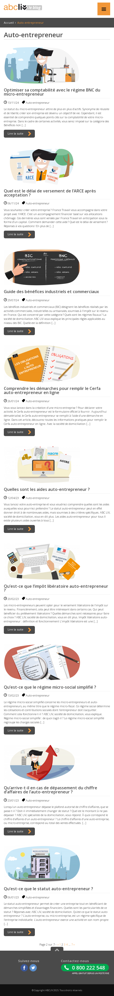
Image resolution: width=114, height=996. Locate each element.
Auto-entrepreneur (38, 102)
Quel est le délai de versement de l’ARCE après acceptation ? (50, 193)
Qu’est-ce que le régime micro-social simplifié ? (50, 687)
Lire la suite (19, 134)
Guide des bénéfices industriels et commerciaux (51, 291)
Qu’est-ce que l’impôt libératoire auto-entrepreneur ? (56, 588)
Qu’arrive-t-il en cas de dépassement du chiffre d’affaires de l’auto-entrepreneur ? (50, 790)
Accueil (9, 22)
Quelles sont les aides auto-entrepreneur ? (47, 489)
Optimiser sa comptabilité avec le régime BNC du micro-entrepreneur (52, 92)
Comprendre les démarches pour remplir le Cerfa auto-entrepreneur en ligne (52, 390)
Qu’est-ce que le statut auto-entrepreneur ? (48, 889)
